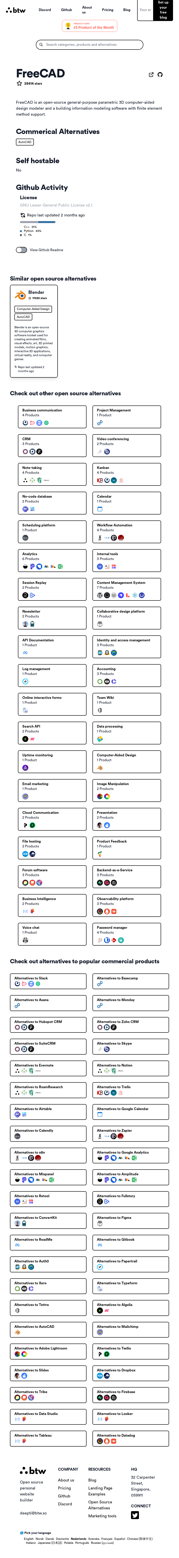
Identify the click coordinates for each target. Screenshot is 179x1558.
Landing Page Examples (100, 1491)
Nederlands (78, 1539)
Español (119, 1539)
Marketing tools (102, 1516)
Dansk (50, 1539)
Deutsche (62, 1539)
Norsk (40, 1539)
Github (64, 1496)
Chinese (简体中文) (140, 1539)
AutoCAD (24, 142)
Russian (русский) (102, 1543)
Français (106, 1539)
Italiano (31, 1543)
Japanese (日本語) (50, 1543)
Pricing (64, 1488)
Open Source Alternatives (100, 1505)
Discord (65, 1504)
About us (66, 1480)
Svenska (93, 1539)
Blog (92, 1480)
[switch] (21, 250)
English (29, 1539)
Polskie (68, 1543)
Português (82, 1543)
